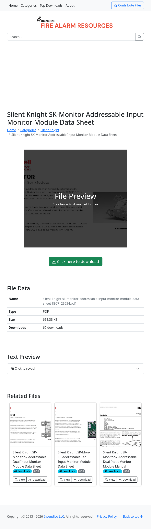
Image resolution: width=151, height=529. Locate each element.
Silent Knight (50, 130)
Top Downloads (51, 5)
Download (36, 479)
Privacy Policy (107, 516)
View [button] (20, 479)
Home (13, 5)
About (70, 5)
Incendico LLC (54, 516)
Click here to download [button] (75, 261)
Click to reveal (23, 368)
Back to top (133, 516)
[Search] (71, 37)
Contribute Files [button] (127, 5)
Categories (29, 5)
